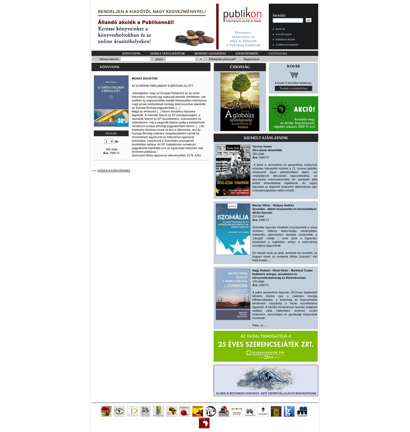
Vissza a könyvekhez (113, 170)
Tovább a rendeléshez (294, 88)
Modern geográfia (210, 53)
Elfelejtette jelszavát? (222, 59)
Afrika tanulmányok (167, 53)
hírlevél (280, 28)
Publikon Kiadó (285, 39)
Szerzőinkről (247, 53)
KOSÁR (111, 133)
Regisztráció (251, 59)
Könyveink (131, 53)
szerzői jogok (284, 34)
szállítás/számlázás (287, 44)
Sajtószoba (277, 53)
